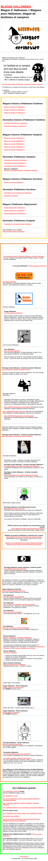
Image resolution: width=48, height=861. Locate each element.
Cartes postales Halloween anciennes (13, 590)
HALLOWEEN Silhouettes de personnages (17, 407)
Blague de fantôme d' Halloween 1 (14, 107)
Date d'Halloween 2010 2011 (38, 266)
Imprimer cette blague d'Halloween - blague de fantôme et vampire (22, 84)
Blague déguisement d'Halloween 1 (15, 207)
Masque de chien (22, 544)
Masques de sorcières (34, 544)
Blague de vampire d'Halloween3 (14, 144)
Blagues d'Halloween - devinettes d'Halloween (17, 637)
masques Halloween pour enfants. (25, 648)
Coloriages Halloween (9, 281)
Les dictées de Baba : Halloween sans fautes (17, 758)
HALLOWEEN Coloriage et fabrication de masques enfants (24, 537)
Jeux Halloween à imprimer (11, 791)
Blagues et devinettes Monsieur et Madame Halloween (20, 170)
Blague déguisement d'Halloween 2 (15, 210)
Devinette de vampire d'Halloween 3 (15, 166)
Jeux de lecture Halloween (18, 820)
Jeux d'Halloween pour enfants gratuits (14, 813)
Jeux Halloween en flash (34, 813)
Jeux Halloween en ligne (10, 796)
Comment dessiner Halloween (13, 313)
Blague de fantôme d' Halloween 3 (14, 112)
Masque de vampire (37, 543)
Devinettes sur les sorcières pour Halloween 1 (18, 193)
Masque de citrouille (11, 543)
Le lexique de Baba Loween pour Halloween (16, 754)
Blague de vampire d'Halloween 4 (14, 147)
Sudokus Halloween (26, 803)
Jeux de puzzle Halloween (12, 351)
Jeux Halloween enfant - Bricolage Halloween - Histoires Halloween (23, 256)
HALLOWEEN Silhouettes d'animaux (14, 411)
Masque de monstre (24, 543)
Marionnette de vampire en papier (14, 508)
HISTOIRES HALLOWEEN (11, 816)
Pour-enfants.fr (24, 856)
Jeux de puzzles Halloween (31, 798)
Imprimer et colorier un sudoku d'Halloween (16, 628)
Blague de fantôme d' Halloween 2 (14, 110)
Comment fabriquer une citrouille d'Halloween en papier (21, 475)
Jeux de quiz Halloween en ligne (12, 798)
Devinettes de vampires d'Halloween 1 (15, 160)
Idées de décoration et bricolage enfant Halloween (17, 436)
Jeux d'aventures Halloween (11, 803)
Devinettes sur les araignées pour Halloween (17, 224)
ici (33, 708)
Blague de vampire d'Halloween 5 (14, 149)
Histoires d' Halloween (10, 652)
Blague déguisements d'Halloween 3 (15, 213)
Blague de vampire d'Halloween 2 (14, 141)
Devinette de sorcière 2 (11, 195)
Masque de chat (12, 544)
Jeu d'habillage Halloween (11, 807)
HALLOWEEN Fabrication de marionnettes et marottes (28, 528)
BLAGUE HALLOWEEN (16, 6)
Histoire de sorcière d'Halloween (12, 819)
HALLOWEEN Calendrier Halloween (15, 569)
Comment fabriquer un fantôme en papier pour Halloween (21, 466)
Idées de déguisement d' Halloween (13, 231)
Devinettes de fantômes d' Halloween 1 (16, 123)
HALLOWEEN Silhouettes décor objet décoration (19, 416)
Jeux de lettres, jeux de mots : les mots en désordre (19, 604)
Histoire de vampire (29, 819)
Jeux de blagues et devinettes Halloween (31, 807)
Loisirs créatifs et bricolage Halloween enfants (16, 369)
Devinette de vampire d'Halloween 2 (15, 163)
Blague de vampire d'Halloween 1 (14, 138)
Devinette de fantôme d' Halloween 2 (15, 126)
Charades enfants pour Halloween (13, 596)
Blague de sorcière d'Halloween (13, 182)
